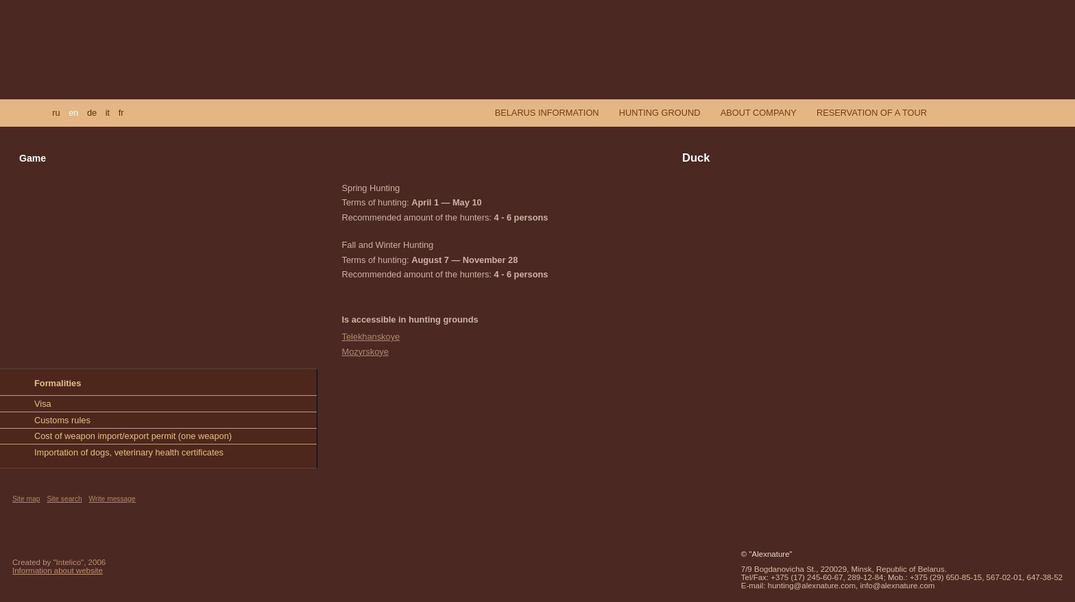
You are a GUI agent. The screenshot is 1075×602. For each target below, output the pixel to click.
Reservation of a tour (872, 113)
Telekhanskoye (371, 336)
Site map (26, 499)
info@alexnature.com (897, 585)
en (73, 113)
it (108, 113)
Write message (112, 499)
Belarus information (547, 113)
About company (759, 113)
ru (56, 113)
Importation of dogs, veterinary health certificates (129, 452)
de (92, 113)
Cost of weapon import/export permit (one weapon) (133, 436)
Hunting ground (660, 113)
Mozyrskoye (365, 352)
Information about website (57, 570)
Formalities (57, 383)
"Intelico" (68, 562)
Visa (42, 404)
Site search (64, 499)
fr (121, 113)
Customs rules (62, 420)
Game (32, 158)
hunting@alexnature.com (812, 585)
